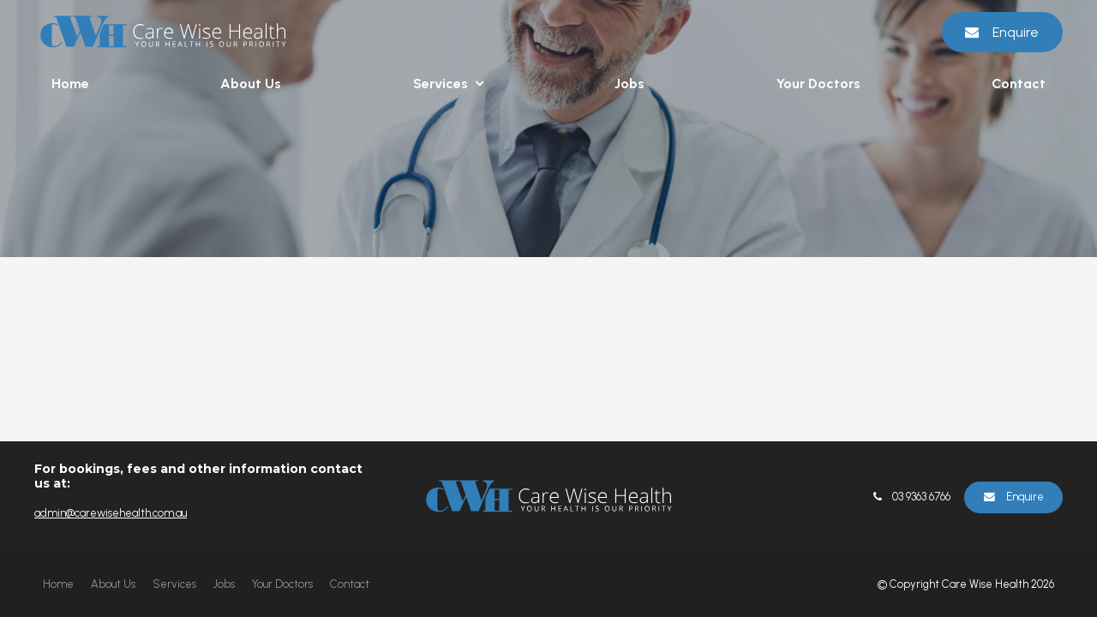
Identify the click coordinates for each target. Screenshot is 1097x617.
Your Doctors (818, 83)
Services (440, 83)
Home (70, 83)
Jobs (629, 83)
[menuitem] (58, 584)
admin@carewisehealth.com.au (110, 512)
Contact (1019, 83)
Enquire (1015, 32)
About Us (250, 83)
